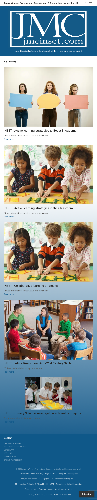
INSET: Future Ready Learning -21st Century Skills (37, 363)
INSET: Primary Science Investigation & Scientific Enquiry (42, 413)
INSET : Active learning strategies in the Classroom (38, 208)
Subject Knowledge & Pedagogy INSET (37, 478)
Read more (9, 139)
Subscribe (86, 494)
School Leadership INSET (65, 478)
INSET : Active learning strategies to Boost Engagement (41, 130)
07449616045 (10, 456)
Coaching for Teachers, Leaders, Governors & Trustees (48, 494)
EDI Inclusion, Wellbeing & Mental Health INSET (34, 484)
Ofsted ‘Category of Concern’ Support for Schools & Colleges (48, 489)
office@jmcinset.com (13, 459)
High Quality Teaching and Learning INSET (62, 473)
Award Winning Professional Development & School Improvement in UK (41, 3)
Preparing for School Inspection (69, 484)
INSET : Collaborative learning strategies (31, 286)
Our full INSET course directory (30, 473)
